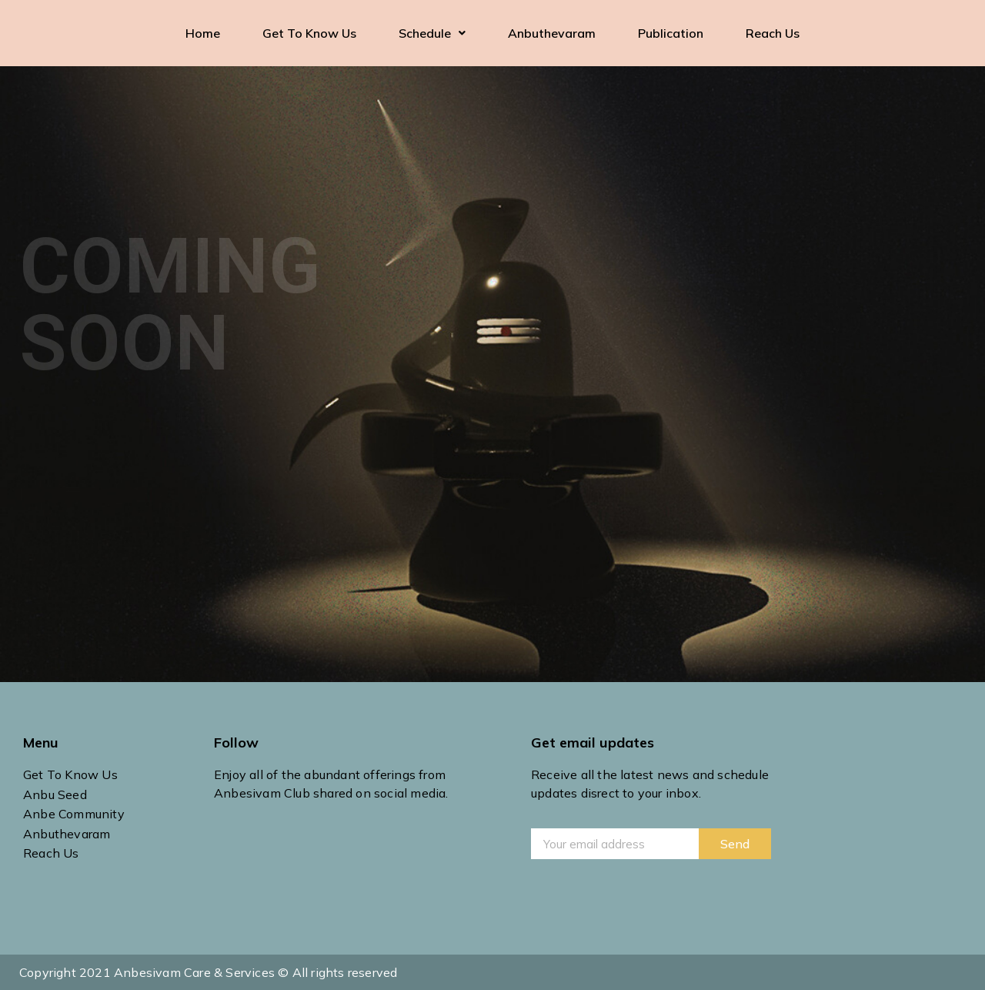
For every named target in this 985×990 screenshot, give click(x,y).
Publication (670, 33)
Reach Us (773, 33)
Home (202, 33)
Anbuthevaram (552, 33)
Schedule (432, 33)
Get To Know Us (309, 33)
